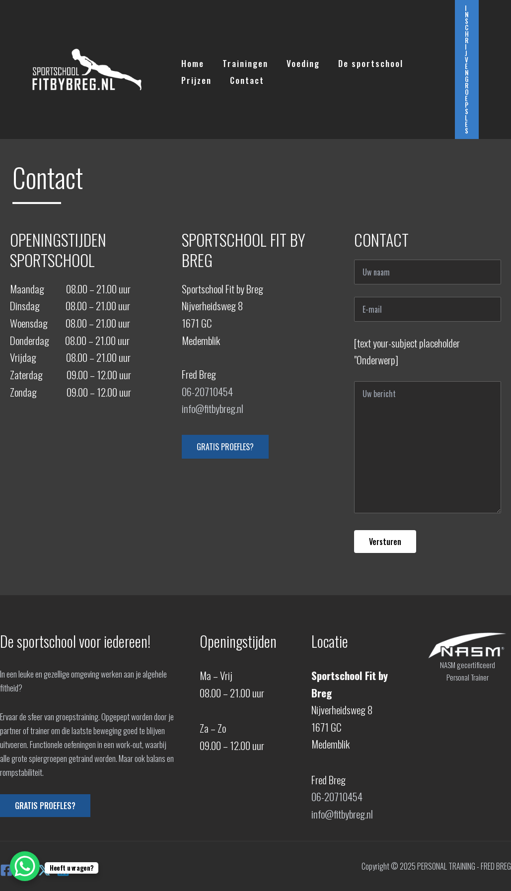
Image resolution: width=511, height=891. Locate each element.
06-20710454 (207, 391)
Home (191, 61)
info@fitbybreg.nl (212, 408)
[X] (44, 870)
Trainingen (243, 61)
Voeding (299, 61)
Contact (244, 78)
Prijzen (195, 78)
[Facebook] (6, 870)
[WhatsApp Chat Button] (25, 866)
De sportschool (365, 61)
